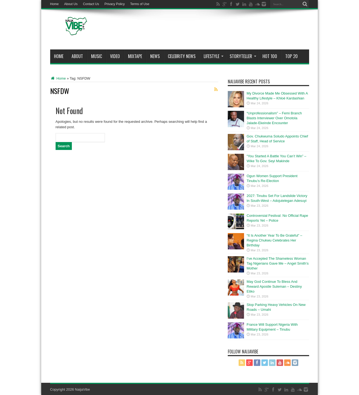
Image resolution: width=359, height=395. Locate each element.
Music (96, 56)
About (77, 56)
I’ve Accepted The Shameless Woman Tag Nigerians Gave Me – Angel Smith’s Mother (278, 263)
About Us (71, 4)
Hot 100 (269, 56)
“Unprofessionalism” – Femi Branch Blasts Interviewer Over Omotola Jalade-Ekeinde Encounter (274, 118)
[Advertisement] (210, 30)
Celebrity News (181, 56)
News (155, 56)
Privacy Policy (114, 4)
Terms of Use (139, 4)
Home (54, 4)
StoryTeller (243, 56)
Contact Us (91, 4)
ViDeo (115, 56)
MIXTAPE (135, 56)
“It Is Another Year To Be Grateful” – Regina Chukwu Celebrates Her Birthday (274, 240)
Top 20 (291, 56)
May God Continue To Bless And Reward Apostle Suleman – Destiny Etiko (274, 286)
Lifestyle (213, 56)
